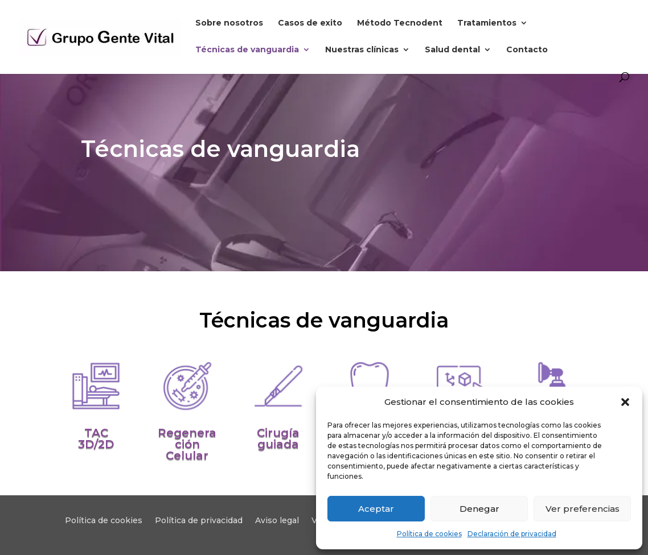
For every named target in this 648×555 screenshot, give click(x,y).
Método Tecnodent (399, 23)
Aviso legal (277, 520)
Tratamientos (486, 23)
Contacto (527, 50)
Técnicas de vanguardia (247, 50)
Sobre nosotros (229, 23)
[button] (625, 402)
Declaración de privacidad (511, 533)
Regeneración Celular (187, 444)
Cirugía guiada (278, 438)
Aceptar (376, 508)
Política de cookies (429, 533)
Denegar (479, 508)
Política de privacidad (199, 520)
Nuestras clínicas (362, 50)
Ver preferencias (583, 508)
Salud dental (452, 50)
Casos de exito (310, 23)
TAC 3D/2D (96, 438)
